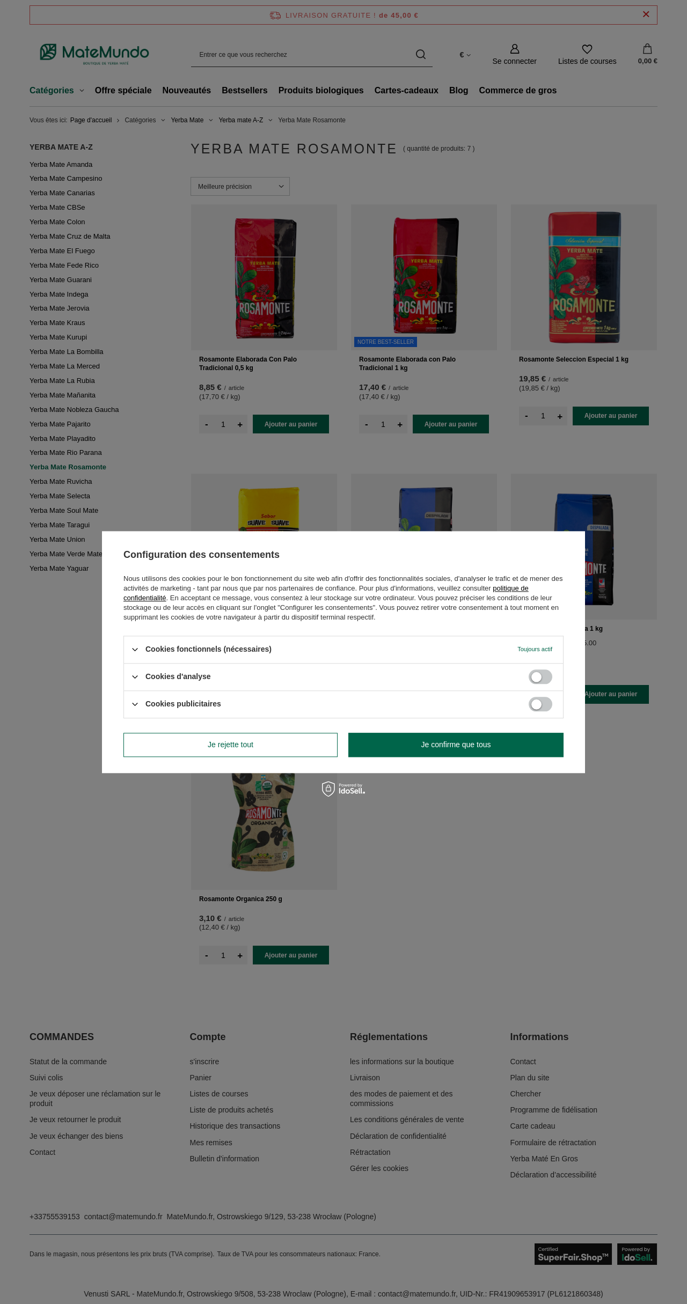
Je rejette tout (230, 744)
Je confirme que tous (456, 744)
